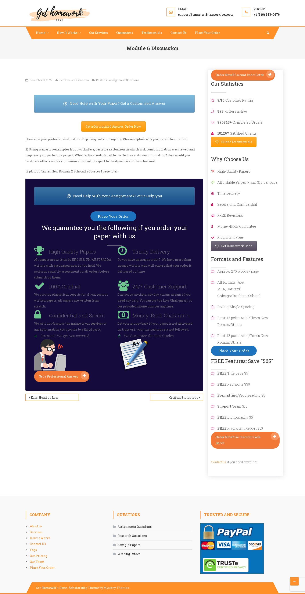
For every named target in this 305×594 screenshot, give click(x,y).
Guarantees (124, 33)
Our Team (37, 562)
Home (40, 33)
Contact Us (179, 33)
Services (36, 532)
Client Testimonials (233, 142)
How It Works (67, 33)
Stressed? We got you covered (64, 336)
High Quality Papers (72, 251)
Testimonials (151, 33)
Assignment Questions (124, 80)
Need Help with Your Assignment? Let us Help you (131, 196)
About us (36, 526)
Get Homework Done (233, 246)
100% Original (64, 286)
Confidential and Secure (77, 315)
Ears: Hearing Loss (44, 398)
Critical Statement (183, 398)
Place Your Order (207, 33)
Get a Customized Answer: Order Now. (113, 126)
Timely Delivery (151, 251)
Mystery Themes (116, 588)
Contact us (218, 462)
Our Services (98, 33)
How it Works (40, 538)
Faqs (33, 550)
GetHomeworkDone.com (74, 80)
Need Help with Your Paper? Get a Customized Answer (129, 104)
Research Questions (132, 536)
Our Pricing (38, 556)
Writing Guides (129, 554)
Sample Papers (129, 545)
